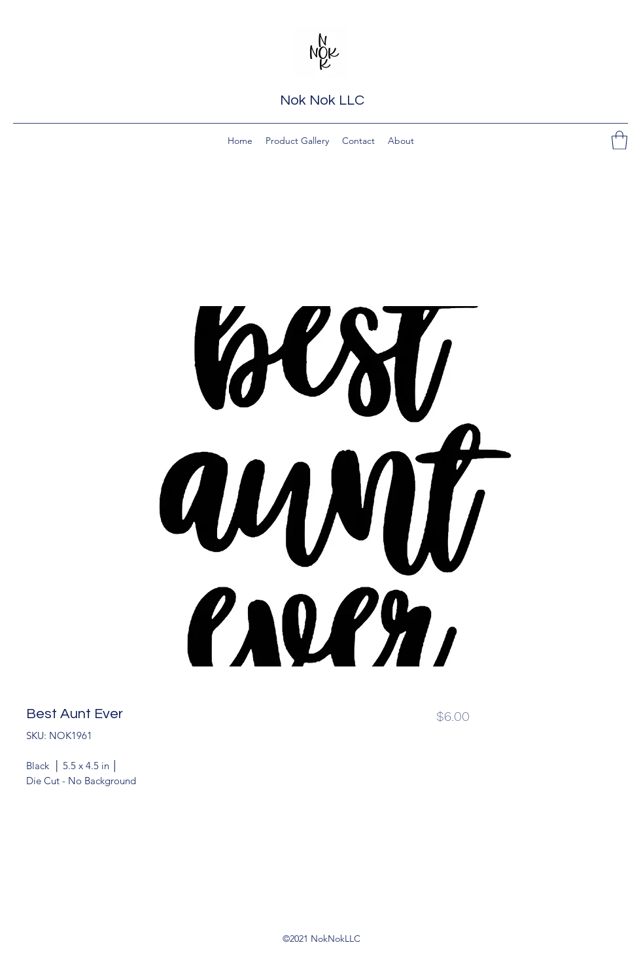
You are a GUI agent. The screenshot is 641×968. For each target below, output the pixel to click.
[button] (619, 140)
